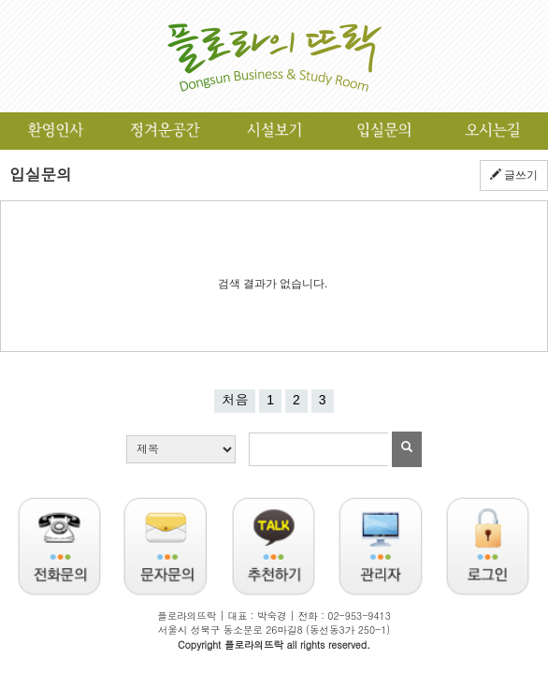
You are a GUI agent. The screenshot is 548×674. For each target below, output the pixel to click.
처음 (235, 399)
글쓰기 (514, 175)
